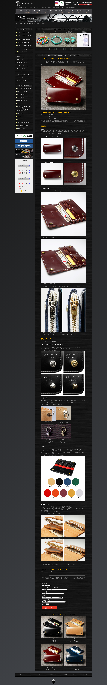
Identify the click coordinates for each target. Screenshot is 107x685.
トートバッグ (20, 97)
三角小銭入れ (20, 71)
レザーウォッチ (21, 128)
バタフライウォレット (22, 65)
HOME (17, 23)
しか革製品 (20, 113)
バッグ (18, 116)
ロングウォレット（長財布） (24, 39)
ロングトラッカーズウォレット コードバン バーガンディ (35, 23)
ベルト (18, 103)
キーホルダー (20, 77)
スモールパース (21, 68)
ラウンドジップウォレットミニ (24, 36)
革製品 (21, 23)
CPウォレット (20, 56)
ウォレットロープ (21, 80)
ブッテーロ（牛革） (23, 49)
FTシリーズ (20, 59)
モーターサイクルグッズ (23, 122)
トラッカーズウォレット (23, 42)
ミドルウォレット (21, 53)
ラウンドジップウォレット (23, 32)
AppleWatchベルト (21, 94)
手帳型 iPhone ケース (22, 100)
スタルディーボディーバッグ (24, 88)
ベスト (18, 119)
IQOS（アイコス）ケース (23, 125)
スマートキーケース (22, 91)
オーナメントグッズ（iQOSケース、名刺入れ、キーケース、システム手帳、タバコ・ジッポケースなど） (24, 108)
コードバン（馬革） (23, 51)
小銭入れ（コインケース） (23, 74)
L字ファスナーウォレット (23, 62)
